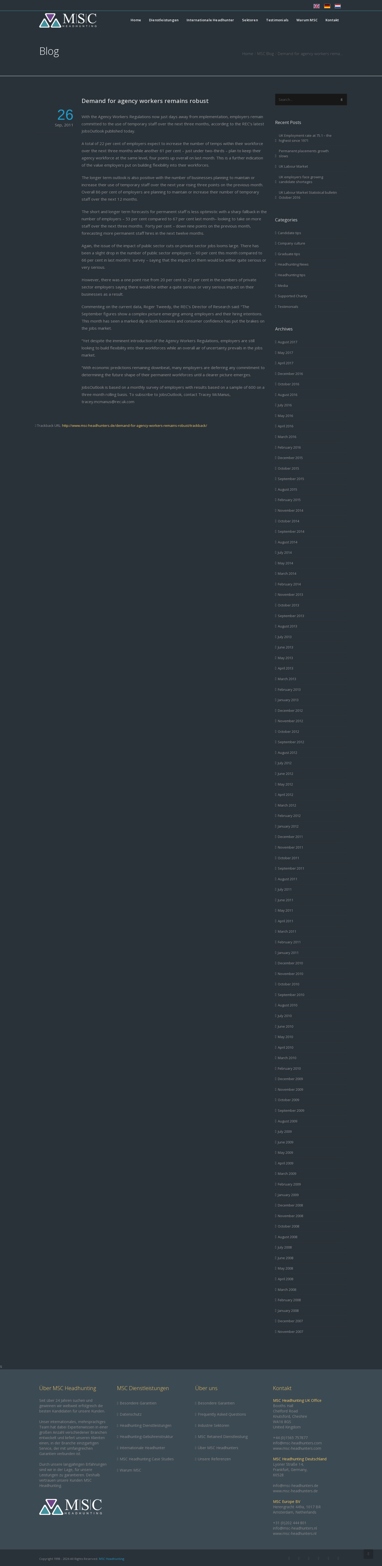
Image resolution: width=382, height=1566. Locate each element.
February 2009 (289, 1184)
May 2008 (285, 1268)
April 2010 (285, 1047)
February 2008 (289, 1300)
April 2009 (285, 1163)
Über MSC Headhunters (218, 1447)
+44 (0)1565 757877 (290, 1437)
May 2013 (285, 657)
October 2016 (288, 384)
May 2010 (285, 1036)
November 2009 (290, 1089)
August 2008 (287, 1236)
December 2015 (290, 457)
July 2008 (285, 1247)
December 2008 (290, 1205)
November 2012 (290, 720)
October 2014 (288, 521)
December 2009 (290, 1078)
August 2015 (287, 489)
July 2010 (285, 1015)
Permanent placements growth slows (304, 153)
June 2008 (285, 1257)
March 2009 (287, 1173)
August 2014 (287, 542)
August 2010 (287, 1005)
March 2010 (287, 1057)
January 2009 (288, 1194)
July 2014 (285, 552)
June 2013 (285, 647)
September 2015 (291, 478)
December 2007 (290, 1321)
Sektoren (250, 20)
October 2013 (288, 605)
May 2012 (285, 784)
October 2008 (288, 1226)
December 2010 (290, 963)
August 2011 (287, 879)
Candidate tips (289, 232)
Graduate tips (289, 253)
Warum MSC (306, 20)
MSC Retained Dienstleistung (223, 1436)
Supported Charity (292, 296)
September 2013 (291, 615)
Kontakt (332, 20)
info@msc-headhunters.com (297, 1442)
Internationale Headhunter (210, 20)
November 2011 (290, 847)
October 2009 (288, 1099)
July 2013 (285, 636)
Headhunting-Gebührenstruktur (146, 1436)
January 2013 (288, 699)
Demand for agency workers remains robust (145, 101)
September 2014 (291, 531)
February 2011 (289, 942)
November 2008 (290, 1215)
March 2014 (287, 573)
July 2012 (285, 763)
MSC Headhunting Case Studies (147, 1458)
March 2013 (287, 678)
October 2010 (288, 984)
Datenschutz (131, 1414)
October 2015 (288, 468)
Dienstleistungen (164, 20)
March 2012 (287, 805)
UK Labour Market (293, 166)
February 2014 (289, 584)
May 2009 (285, 1152)
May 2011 (285, 910)
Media (283, 285)
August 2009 (287, 1121)
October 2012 (288, 731)
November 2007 (290, 1331)
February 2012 (289, 815)
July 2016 (285, 405)
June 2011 (285, 900)
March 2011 (287, 931)
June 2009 (285, 1142)
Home (136, 20)
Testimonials (277, 20)
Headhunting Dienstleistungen (145, 1425)
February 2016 (289, 447)
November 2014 (290, 510)
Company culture (291, 243)
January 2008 (288, 1310)
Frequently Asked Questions (222, 1414)
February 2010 (289, 1068)
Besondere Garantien (138, 1403)
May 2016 (285, 415)
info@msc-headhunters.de (295, 1485)
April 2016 (285, 426)
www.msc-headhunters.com (297, 1448)
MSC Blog (265, 53)
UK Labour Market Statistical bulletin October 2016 (308, 195)
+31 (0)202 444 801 (290, 1522)
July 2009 (285, 1131)
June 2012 (285, 773)
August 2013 (287, 626)
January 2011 (288, 952)
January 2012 (288, 826)
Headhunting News (293, 264)
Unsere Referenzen (214, 1458)
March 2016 (287, 436)
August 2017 (287, 342)
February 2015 (289, 499)
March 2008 (287, 1289)
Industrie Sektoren (213, 1425)
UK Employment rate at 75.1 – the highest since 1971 (305, 138)
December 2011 (290, 836)
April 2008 (285, 1278)
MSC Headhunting (111, 1559)
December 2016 (290, 373)
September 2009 (291, 1110)
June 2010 (285, 1026)
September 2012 (291, 741)
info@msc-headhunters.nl (295, 1528)
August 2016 (287, 394)
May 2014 (285, 563)
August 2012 (287, 752)
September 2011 (291, 868)
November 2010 (290, 973)
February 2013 (289, 689)
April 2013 (285, 668)
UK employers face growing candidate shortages (301, 179)
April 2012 (285, 794)
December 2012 (290, 710)
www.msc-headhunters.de (295, 1490)
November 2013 (290, 594)
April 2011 (285, 921)
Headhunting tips (291, 274)
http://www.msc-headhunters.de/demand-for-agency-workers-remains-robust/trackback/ (134, 425)
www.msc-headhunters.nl (294, 1533)
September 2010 (291, 994)
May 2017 (285, 352)
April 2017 (285, 363)
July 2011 (285, 889)
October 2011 (288, 858)
